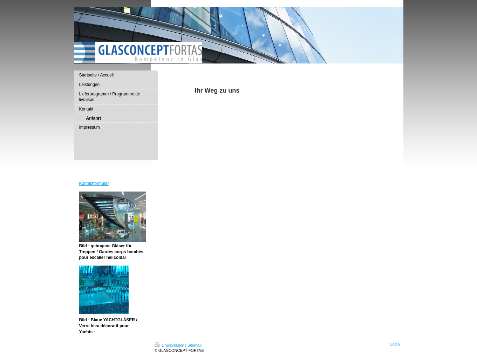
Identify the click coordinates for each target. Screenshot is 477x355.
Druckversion (170, 345)
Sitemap (195, 345)
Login (395, 344)
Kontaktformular (94, 183)
